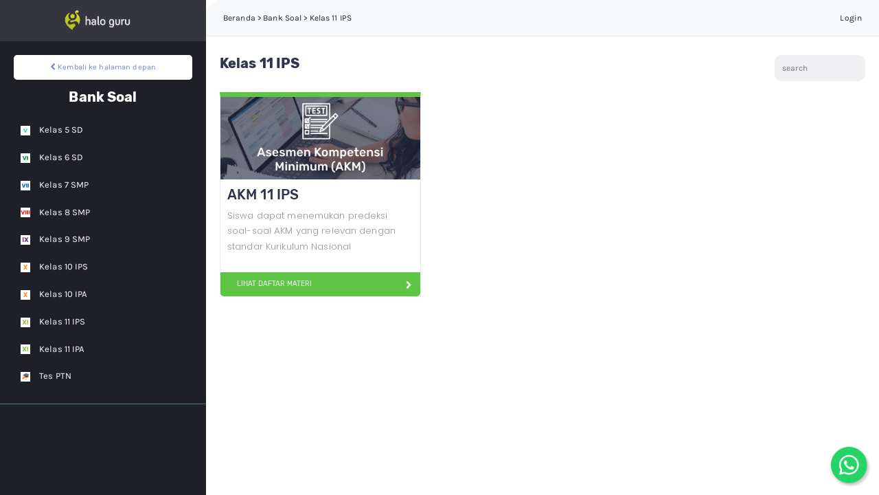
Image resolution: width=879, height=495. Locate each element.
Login (851, 18)
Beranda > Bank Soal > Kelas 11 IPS (287, 18)
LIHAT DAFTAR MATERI (269, 284)
